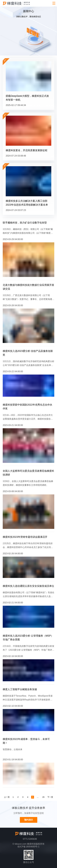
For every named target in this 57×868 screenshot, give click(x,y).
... (37, 797)
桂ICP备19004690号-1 (28, 846)
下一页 (50, 797)
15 (43, 797)
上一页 (7, 797)
